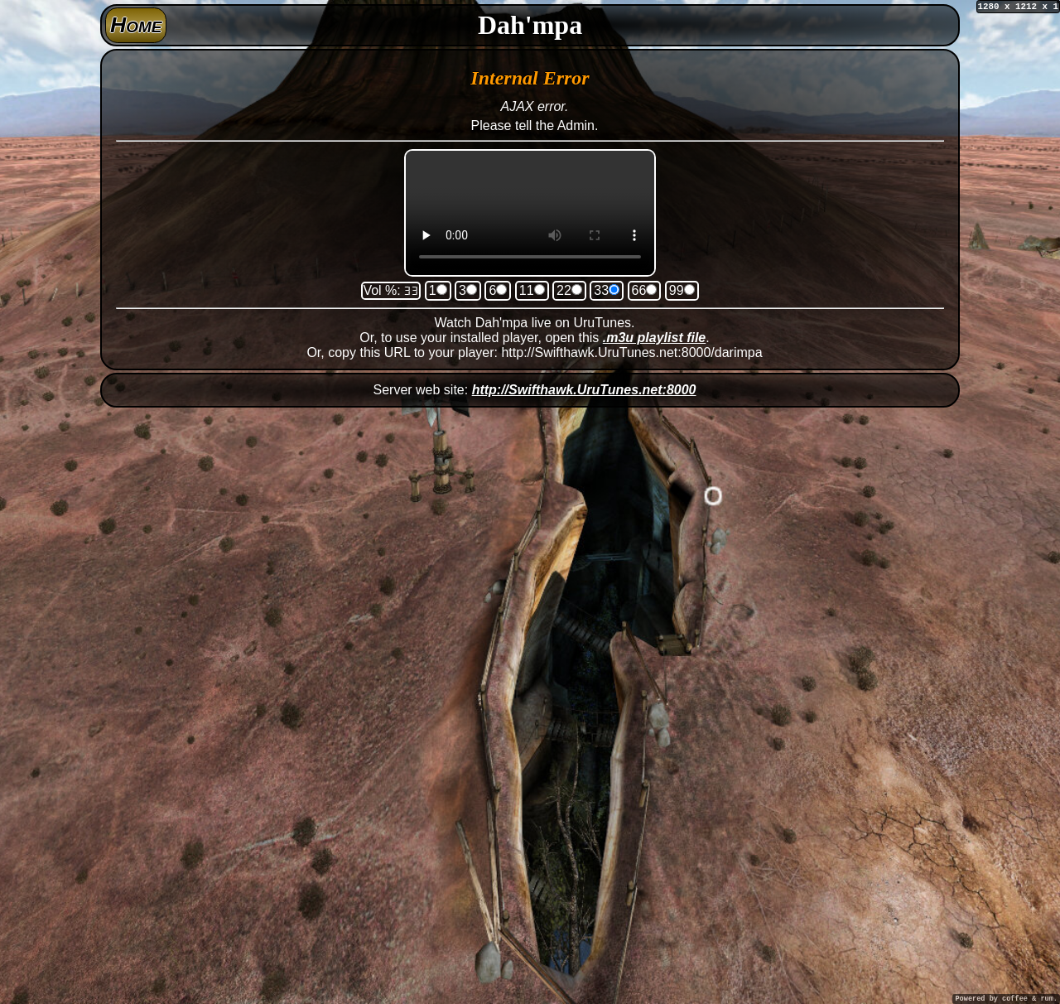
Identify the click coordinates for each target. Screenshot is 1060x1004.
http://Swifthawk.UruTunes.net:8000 (584, 390)
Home (135, 24)
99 (676, 290)
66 (639, 290)
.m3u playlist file (654, 338)
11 (526, 290)
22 (563, 290)
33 (601, 290)
